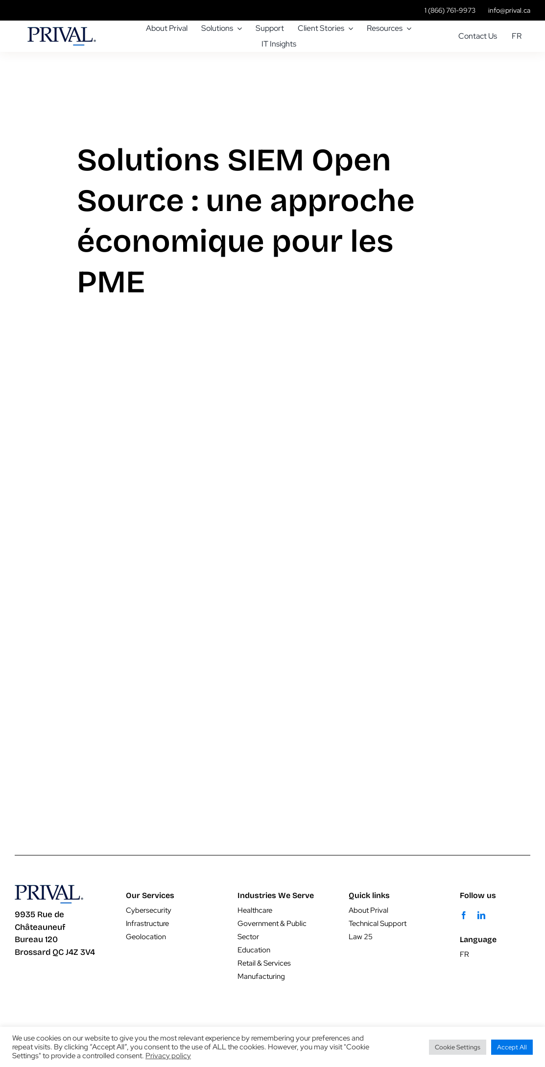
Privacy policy (168, 1055)
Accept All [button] (512, 1047)
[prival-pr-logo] (61, 31)
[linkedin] (481, 915)
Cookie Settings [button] (457, 1047)
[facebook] (464, 915)
